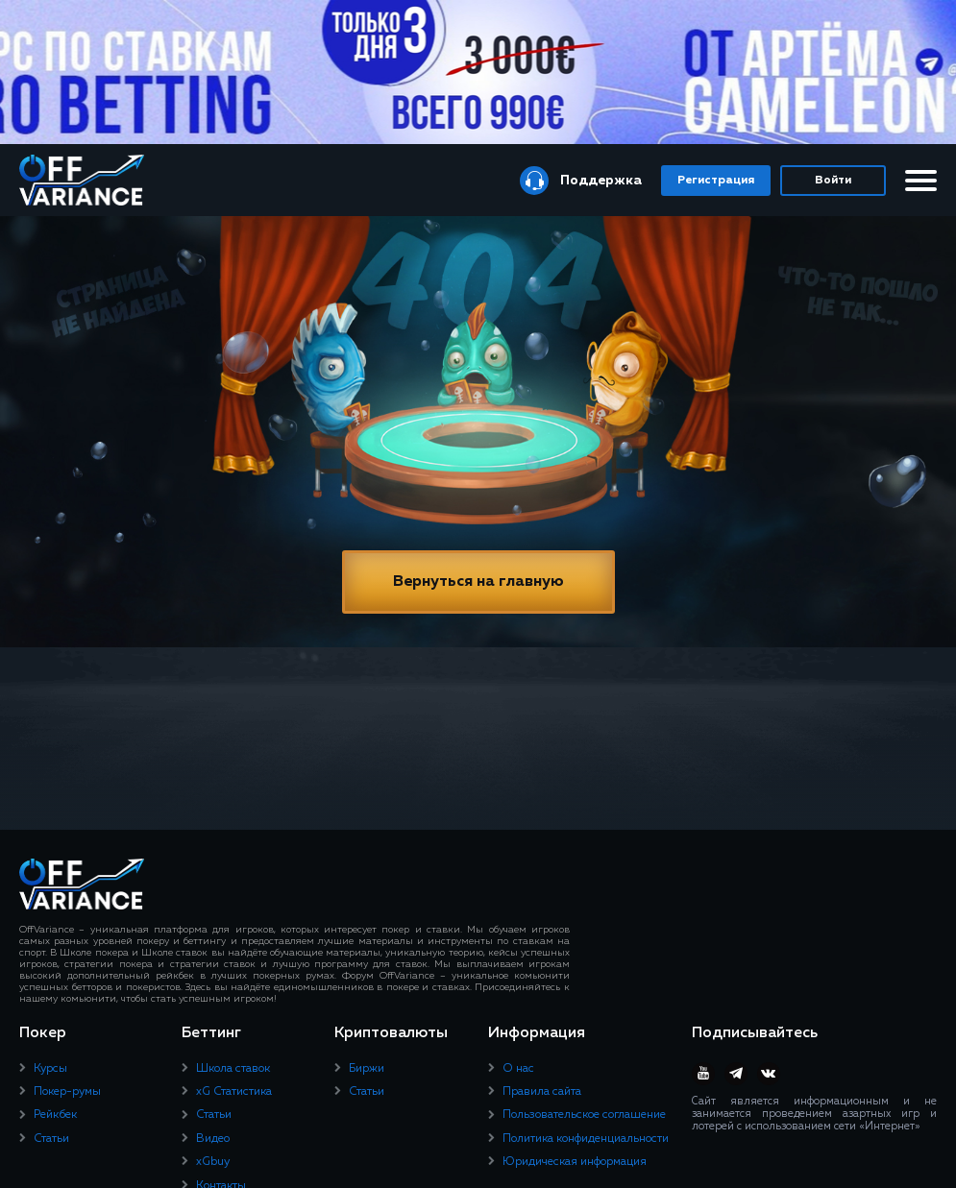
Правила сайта (542, 1092)
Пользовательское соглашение (584, 1115)
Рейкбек (55, 1115)
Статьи (51, 1139)
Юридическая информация (575, 1162)
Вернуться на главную (478, 582)
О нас (518, 1069)
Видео (213, 1139)
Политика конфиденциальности (586, 1139)
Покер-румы (67, 1092)
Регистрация (715, 180)
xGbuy (213, 1162)
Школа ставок (233, 1069)
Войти (833, 180)
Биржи (366, 1069)
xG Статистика (234, 1092)
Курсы (50, 1069)
